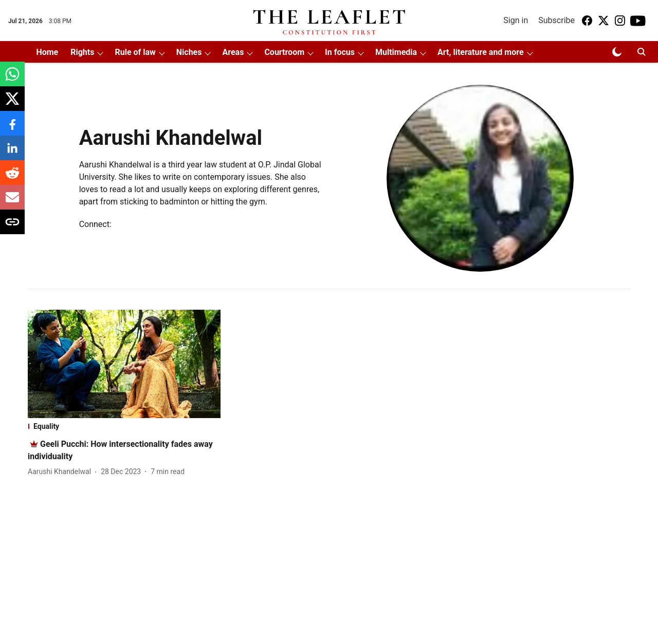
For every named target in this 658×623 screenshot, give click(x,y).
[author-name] (61, 471)
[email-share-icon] (12, 202)
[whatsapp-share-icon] (12, 79)
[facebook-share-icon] (12, 129)
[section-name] (124, 426)
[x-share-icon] (12, 104)
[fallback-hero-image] (124, 364)
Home (47, 52)
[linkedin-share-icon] (12, 153)
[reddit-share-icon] (12, 178)
